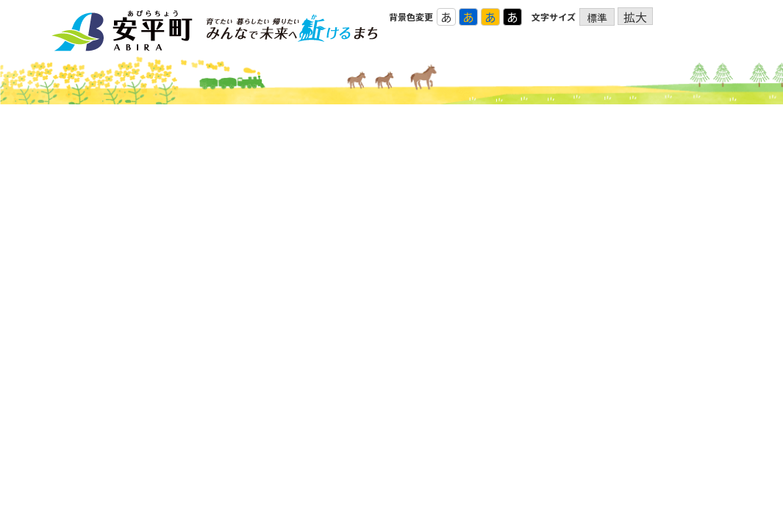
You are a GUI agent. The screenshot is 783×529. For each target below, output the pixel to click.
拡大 (635, 16)
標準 (597, 17)
